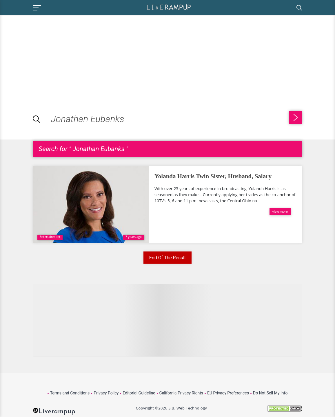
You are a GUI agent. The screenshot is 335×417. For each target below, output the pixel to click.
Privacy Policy (106, 393)
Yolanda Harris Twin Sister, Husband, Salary (213, 176)
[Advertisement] (48, 55)
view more (280, 211)
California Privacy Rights (181, 393)
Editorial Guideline (139, 393)
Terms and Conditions (70, 393)
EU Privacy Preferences (228, 393)
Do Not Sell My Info (270, 393)
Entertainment (50, 237)
